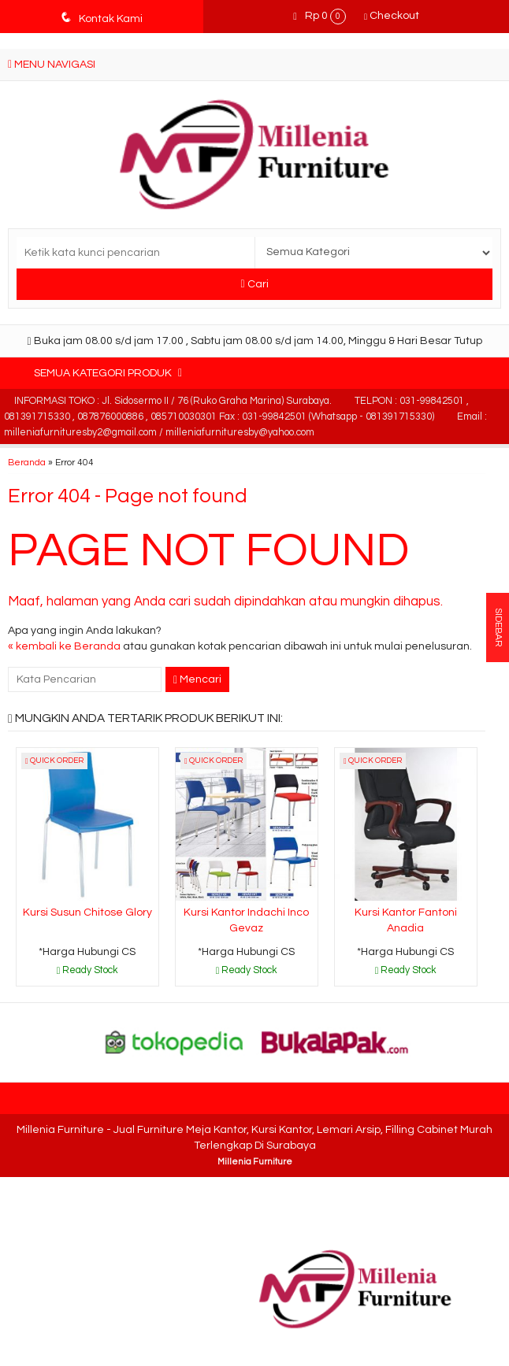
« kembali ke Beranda (64, 646)
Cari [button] (254, 284)
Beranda (27, 462)
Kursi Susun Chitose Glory (87, 912)
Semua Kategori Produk (108, 373)
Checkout (391, 15)
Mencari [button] (197, 680)
